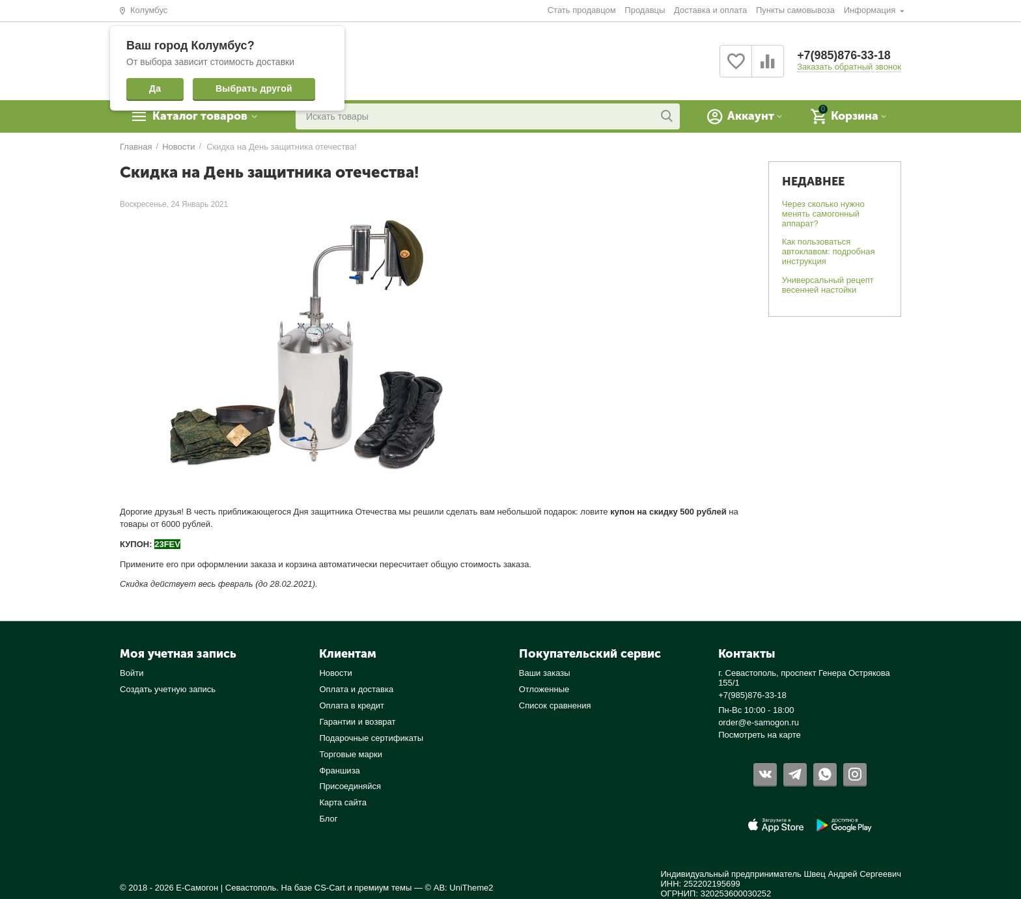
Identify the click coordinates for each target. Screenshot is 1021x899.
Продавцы (644, 10)
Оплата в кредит (351, 705)
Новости (335, 673)
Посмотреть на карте (759, 735)
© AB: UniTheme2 (459, 887)
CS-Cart (330, 887)
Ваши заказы (544, 673)
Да (155, 88)
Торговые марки (350, 754)
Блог (328, 819)
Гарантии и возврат (357, 722)
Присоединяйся (350, 786)
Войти (131, 673)
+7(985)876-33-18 (844, 55)
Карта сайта (343, 802)
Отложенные (544, 689)
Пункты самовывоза (795, 10)
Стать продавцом (582, 10)
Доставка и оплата (710, 10)
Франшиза (339, 770)
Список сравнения (555, 705)
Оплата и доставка (356, 689)
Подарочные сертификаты (371, 738)
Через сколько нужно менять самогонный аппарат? (823, 213)
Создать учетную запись (168, 689)
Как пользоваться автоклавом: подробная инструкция (828, 251)
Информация (871, 10)
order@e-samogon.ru (758, 722)
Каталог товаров (201, 116)
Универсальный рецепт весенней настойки (828, 285)
